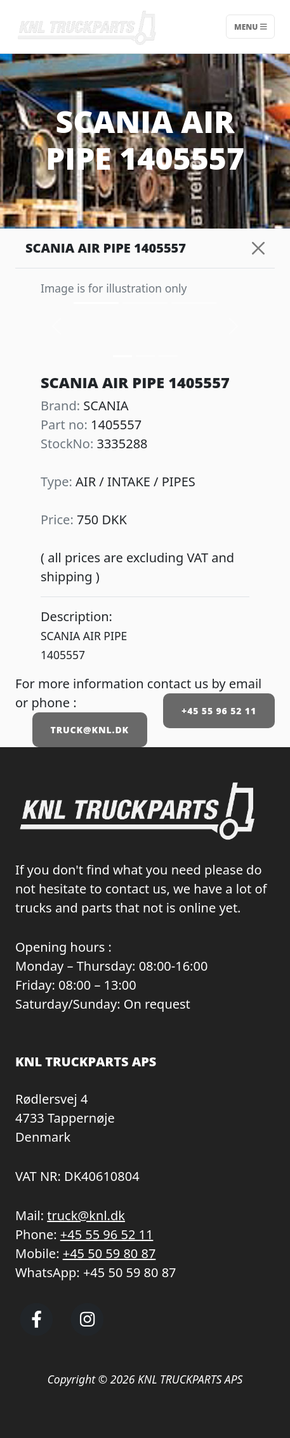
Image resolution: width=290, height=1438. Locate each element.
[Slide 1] (145, 356)
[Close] (258, 248)
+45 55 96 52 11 (218, 711)
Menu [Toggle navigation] (250, 26)
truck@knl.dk (86, 1215)
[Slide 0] (122, 356)
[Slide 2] (168, 356)
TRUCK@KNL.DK (90, 730)
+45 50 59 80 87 (109, 1253)
